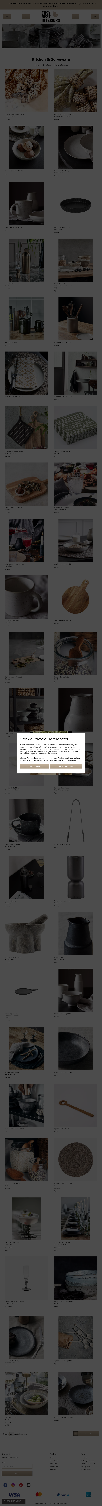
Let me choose (34, 766)
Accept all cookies (66, 766)
